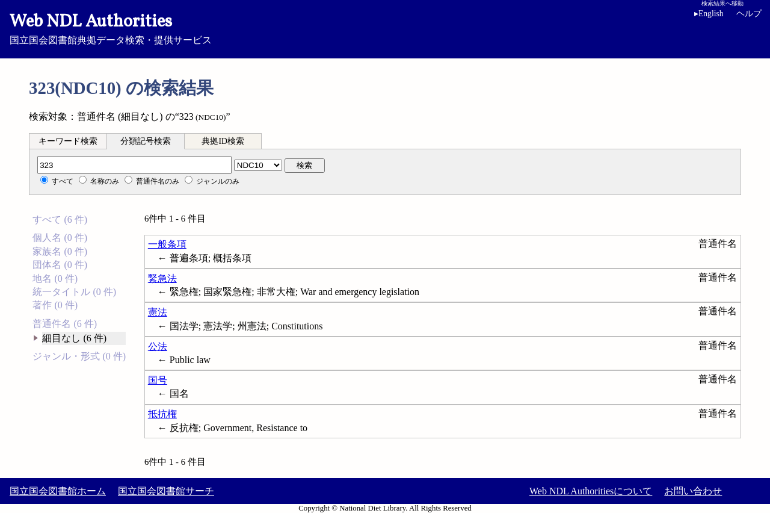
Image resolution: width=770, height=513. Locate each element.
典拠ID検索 (223, 141)
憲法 (157, 312)
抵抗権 (162, 414)
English (711, 13)
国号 (157, 380)
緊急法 (162, 278)
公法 (157, 346)
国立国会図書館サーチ (166, 491)
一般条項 (167, 244)
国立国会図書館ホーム (58, 491)
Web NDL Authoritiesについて (590, 491)
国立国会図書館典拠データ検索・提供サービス (385, 27)
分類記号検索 (145, 141)
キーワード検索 (67, 141)
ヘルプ (749, 13)
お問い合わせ (693, 491)
